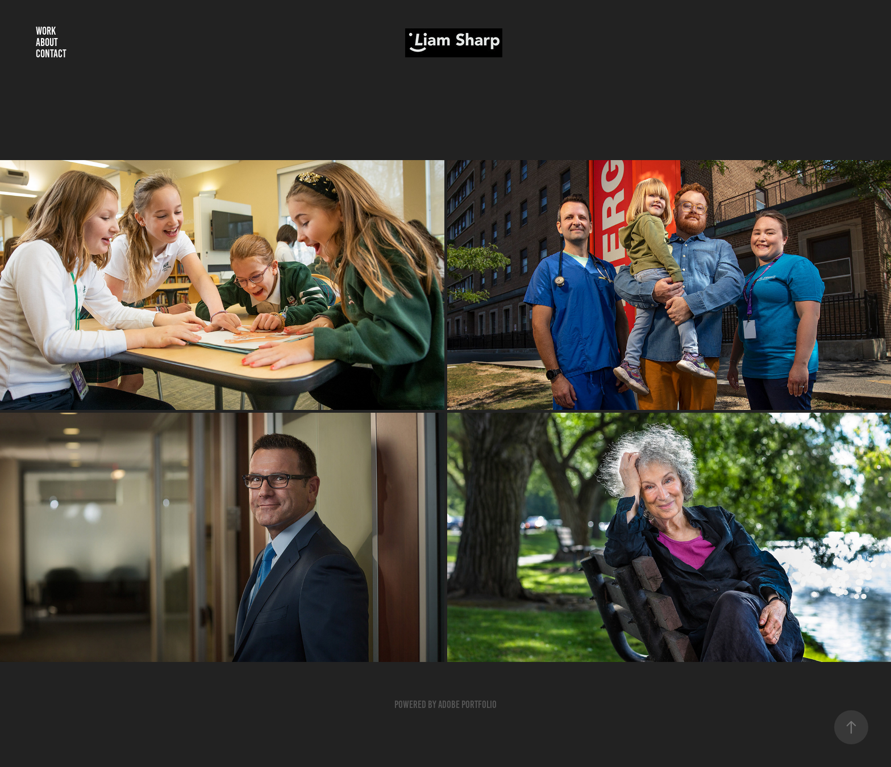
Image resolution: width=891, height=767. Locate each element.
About (47, 42)
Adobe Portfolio (467, 704)
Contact (51, 54)
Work (46, 31)
